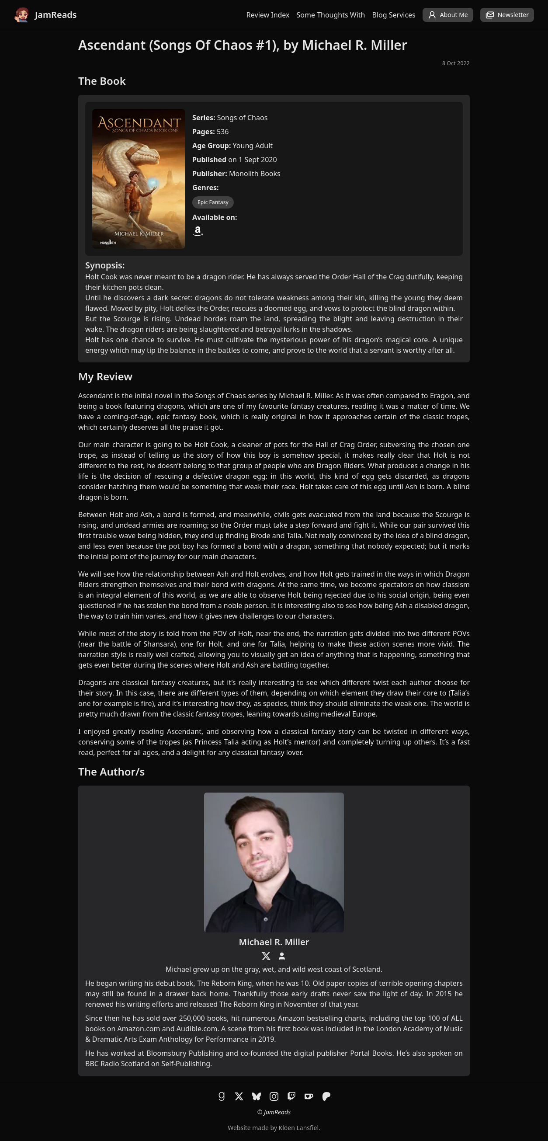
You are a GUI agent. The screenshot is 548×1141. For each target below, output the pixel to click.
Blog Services (394, 15)
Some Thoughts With (331, 15)
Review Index (268, 15)
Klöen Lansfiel (299, 1128)
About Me (448, 14)
